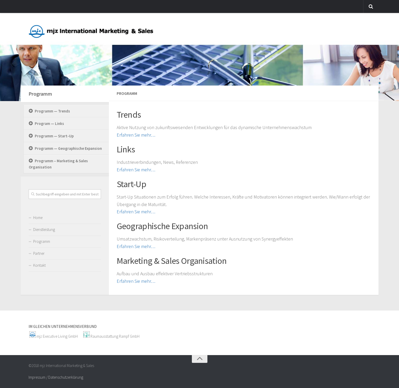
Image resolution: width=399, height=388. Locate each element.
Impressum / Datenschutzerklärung (56, 377)
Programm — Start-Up (54, 135)
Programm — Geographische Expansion (68, 148)
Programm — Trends (52, 111)
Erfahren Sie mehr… (136, 135)
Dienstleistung (44, 229)
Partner (39, 253)
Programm (40, 93)
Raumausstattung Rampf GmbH (114, 336)
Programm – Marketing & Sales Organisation (58, 164)
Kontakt (39, 265)
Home (38, 217)
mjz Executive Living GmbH (57, 336)
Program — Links (49, 123)
